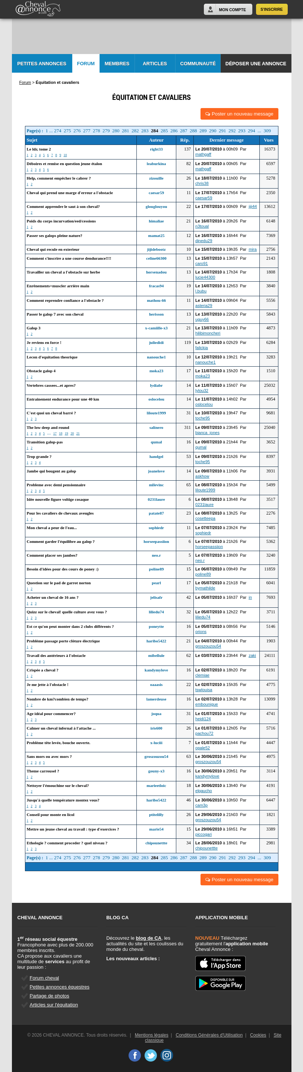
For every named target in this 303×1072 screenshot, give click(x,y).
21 (78, 433)
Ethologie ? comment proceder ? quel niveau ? (67, 843)
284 (154, 130)
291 (222, 130)
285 (164, 130)
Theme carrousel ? (43, 771)
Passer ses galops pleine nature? (54, 235)
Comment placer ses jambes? (52, 555)
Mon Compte (232, 9)
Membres (117, 63)
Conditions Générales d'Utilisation (209, 1035)
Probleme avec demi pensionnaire (56, 485)
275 (67, 130)
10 (65, 155)
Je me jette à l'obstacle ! (48, 684)
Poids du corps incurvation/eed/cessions (61, 221)
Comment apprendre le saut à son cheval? (63, 206)
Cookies (258, 1035)
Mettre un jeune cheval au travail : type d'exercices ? (73, 829)
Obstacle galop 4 (41, 371)
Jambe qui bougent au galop (51, 471)
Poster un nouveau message (239, 114)
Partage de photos (49, 996)
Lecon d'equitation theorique (52, 357)
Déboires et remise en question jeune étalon (64, 163)
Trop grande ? (39, 456)
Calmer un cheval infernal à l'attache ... (61, 728)
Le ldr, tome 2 (39, 149)
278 (96, 130)
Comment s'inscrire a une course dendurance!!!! (69, 258)
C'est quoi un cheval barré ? (51, 413)
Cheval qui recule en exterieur (53, 249)
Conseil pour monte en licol (51, 814)
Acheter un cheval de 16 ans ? (53, 597)
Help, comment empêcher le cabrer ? (59, 178)
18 (60, 433)
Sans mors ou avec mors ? (49, 756)
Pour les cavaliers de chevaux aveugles (60, 513)
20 (72, 433)
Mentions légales (151, 1035)
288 (193, 130)
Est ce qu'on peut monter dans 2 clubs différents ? (70, 626)
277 (87, 130)
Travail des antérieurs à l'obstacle (56, 655)
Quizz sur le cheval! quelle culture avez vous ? (67, 612)
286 (174, 130)
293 (242, 130)
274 (57, 130)
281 (125, 130)
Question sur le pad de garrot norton (59, 583)
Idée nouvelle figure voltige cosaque (58, 499)
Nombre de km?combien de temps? (57, 699)
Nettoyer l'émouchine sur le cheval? (58, 785)
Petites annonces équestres (59, 987)
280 (116, 130)
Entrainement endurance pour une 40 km (63, 399)
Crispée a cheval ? (43, 670)
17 (55, 433)
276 (77, 130)
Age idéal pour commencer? (51, 713)
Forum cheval (44, 978)
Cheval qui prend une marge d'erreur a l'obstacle (70, 192)
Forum (86, 63)
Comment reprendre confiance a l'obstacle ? (65, 300)
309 (267, 130)
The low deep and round (48, 427)
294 (251, 130)
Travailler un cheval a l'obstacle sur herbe (63, 272)
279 (106, 130)
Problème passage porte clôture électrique (63, 641)
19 (66, 433)
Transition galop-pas (45, 442)
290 (213, 130)
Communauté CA (198, 67)
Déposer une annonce (255, 63)
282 (135, 130)
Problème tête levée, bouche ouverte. (59, 742)
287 (183, 130)
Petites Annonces (41, 63)
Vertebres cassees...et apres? (51, 385)
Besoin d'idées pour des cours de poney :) (63, 569)
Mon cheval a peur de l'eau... (52, 527)
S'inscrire (272, 9)
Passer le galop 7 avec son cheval (55, 314)
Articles (155, 63)
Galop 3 (34, 328)
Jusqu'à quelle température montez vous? (63, 800)
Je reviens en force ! (44, 342)
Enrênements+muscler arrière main (58, 286)
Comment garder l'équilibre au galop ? (61, 541)
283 (145, 130)
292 (232, 130)
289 (203, 130)
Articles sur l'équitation (54, 1005)
